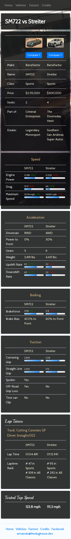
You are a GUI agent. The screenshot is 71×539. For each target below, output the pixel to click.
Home (8, 5)
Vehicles (21, 5)
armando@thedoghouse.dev (35, 533)
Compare (32, 55)
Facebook (57, 529)
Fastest (34, 5)
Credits (46, 5)
